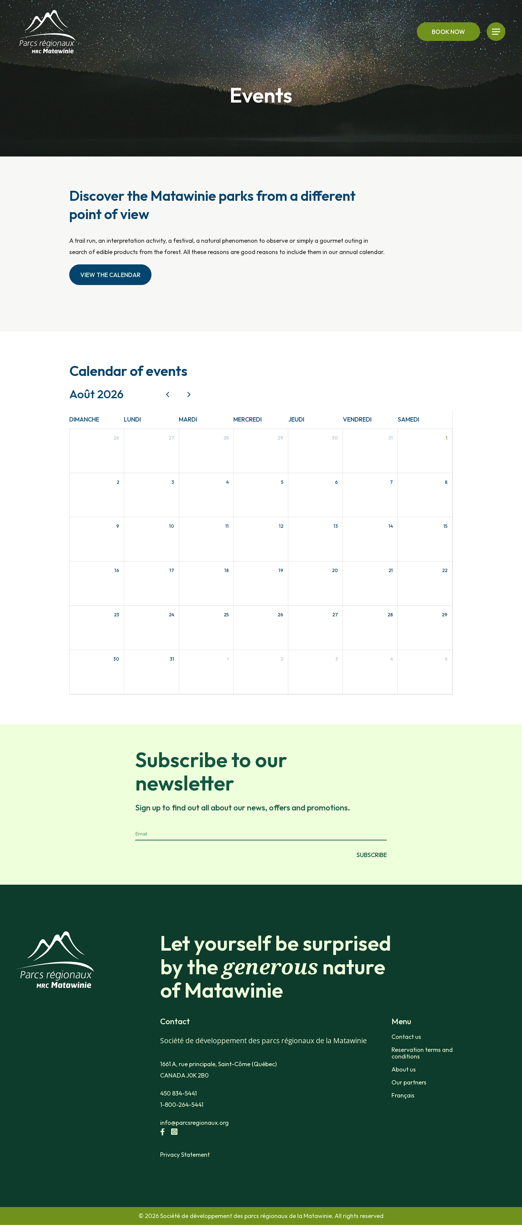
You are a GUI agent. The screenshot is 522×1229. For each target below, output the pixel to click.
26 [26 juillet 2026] (116, 438)
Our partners (409, 1082)
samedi (408, 419)
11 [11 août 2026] (227, 526)
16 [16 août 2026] (117, 570)
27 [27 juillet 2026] (171, 438)
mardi (188, 419)
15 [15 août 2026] (445, 526)
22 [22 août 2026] (444, 570)
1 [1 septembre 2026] (228, 659)
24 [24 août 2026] (171, 615)
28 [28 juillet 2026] (226, 438)
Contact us (406, 1037)
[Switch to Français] (430, 1095)
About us (404, 1069)
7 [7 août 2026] (391, 482)
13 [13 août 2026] (336, 526)
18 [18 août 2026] (226, 570)
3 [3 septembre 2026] (336, 659)
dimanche (84, 419)
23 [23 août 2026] (116, 615)
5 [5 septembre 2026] (446, 659)
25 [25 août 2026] (226, 615)
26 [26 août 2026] (280, 615)
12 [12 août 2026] (281, 526)
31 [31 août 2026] (172, 659)
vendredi (357, 419)
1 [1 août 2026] (446, 438)
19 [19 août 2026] (281, 570)
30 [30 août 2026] (116, 659)
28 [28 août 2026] (390, 615)
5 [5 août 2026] (282, 482)
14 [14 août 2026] (391, 526)
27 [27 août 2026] (335, 615)
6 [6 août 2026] (336, 482)
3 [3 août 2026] (172, 482)
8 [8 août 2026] (446, 482)
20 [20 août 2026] (335, 570)
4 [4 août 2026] (227, 482)
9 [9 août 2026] (117, 526)
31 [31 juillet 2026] (391, 438)
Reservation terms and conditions (422, 1053)
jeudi (296, 419)
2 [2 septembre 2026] (282, 659)
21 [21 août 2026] (391, 570)
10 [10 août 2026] (171, 526)
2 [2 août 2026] (118, 482)
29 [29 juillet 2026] (280, 438)
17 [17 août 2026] (171, 570)
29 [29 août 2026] (444, 615)
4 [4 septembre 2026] (391, 659)
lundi (132, 419)
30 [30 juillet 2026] (335, 438)
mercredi (247, 419)
